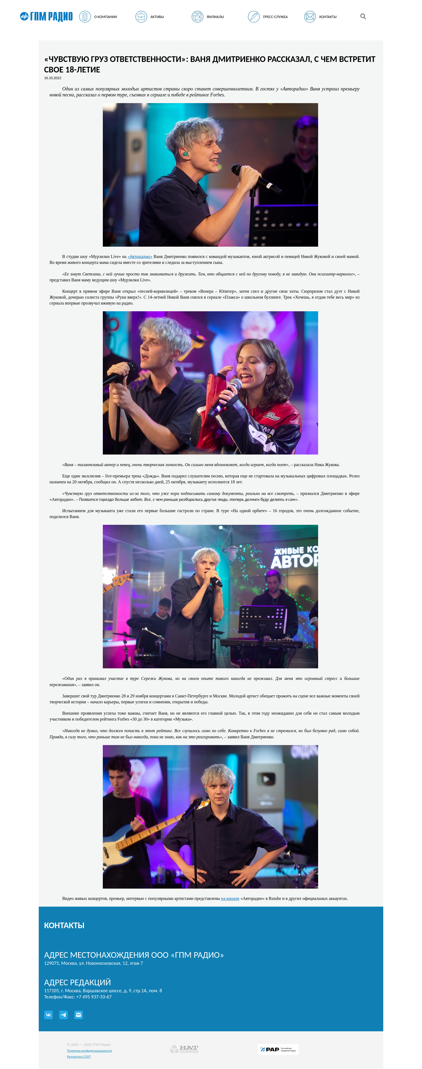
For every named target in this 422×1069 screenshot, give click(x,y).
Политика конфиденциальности (89, 1051)
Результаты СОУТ (79, 1056)
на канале (230, 898)
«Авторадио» (140, 256)
